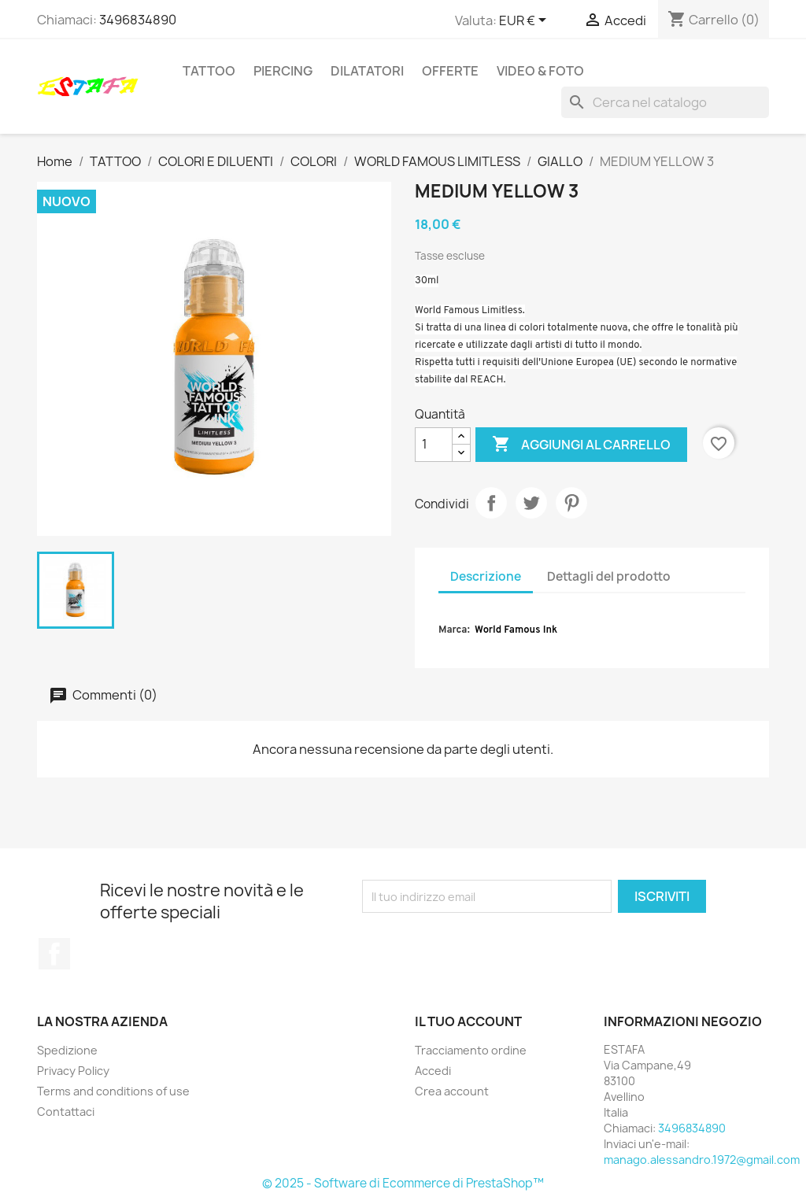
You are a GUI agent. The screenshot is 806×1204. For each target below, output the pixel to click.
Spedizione (67, 1050)
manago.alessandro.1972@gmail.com (702, 1159)
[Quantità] (434, 444)
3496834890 (137, 19)
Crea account (452, 1091)
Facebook (54, 953)
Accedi (433, 1070)
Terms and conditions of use (113, 1091)
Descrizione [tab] (485, 576)
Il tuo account (468, 1021)
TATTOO (209, 70)
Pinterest (571, 503)
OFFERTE (450, 70)
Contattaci (65, 1111)
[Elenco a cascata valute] (525, 21)
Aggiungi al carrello (581, 444)
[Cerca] (665, 102)
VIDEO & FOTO (540, 70)
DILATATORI (367, 70)
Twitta (531, 503)
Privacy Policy (73, 1070)
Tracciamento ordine (471, 1050)
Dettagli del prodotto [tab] (609, 576)
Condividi (491, 503)
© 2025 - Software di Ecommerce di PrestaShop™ (403, 1183)
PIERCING (282, 70)
